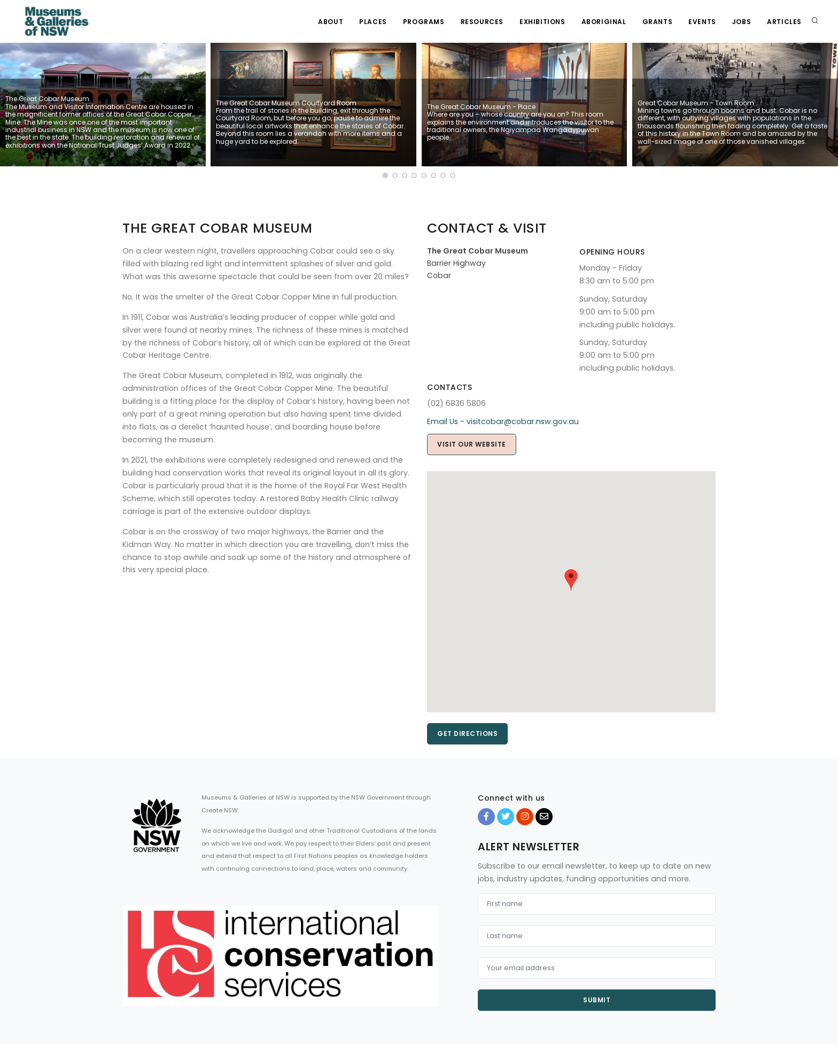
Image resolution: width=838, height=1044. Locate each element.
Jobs (741, 21)
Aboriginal (603, 21)
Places (373, 21)
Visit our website (471, 444)
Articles (784, 21)
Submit (596, 999)
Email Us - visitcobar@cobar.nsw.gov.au (503, 421)
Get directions (467, 733)
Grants (657, 21)
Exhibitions (542, 21)
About (330, 21)
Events (702, 21)
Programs (424, 21)
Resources (482, 21)
